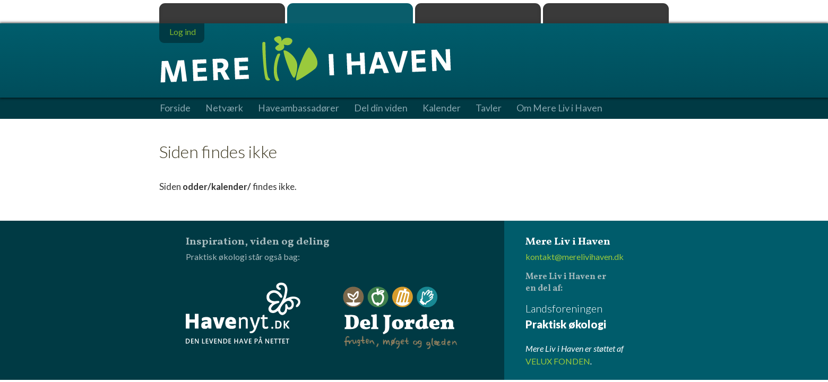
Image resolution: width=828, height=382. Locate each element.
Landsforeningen (597, 317)
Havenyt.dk (606, 13)
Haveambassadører (298, 108)
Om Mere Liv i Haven (559, 108)
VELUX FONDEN (557, 361)
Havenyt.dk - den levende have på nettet (243, 313)
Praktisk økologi (222, 13)
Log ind (182, 32)
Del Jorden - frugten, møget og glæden (400, 318)
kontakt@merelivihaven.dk (574, 256)
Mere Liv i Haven (350, 13)
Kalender (441, 108)
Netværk (224, 108)
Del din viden (381, 108)
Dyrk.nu (478, 13)
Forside (175, 108)
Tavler (489, 108)
